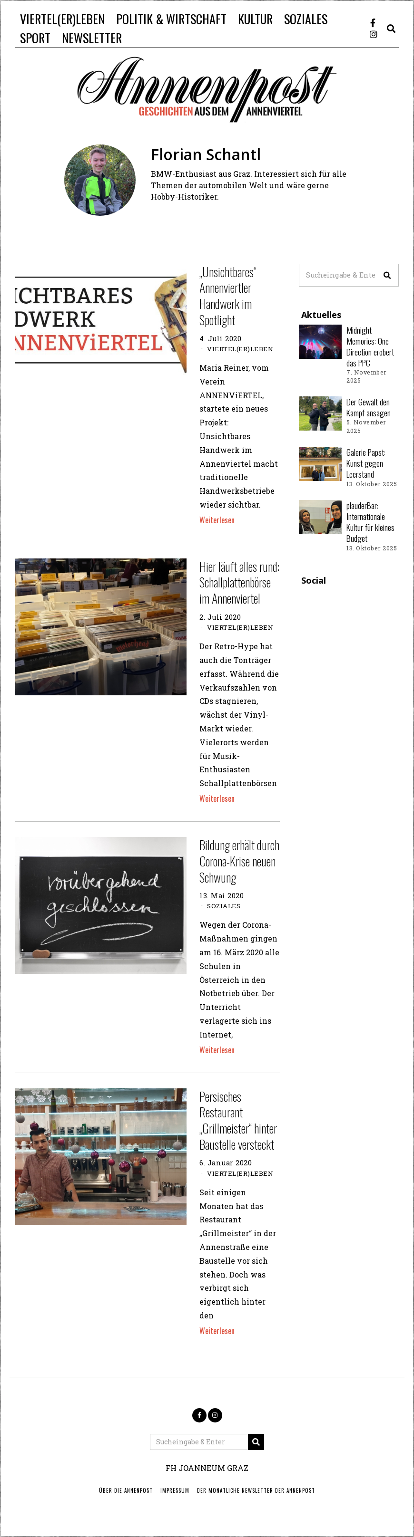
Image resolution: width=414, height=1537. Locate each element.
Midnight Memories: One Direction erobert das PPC (370, 346)
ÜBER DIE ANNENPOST (126, 1490)
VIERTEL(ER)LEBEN (62, 19)
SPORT (35, 38)
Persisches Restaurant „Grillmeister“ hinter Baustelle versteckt (238, 1120)
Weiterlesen (217, 520)
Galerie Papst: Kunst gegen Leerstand (365, 463)
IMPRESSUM (174, 1490)
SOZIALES (305, 19)
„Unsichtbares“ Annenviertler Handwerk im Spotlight (227, 295)
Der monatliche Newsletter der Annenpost (256, 1490)
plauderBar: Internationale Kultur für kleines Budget (370, 521)
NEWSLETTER (92, 38)
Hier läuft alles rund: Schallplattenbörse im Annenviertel (239, 582)
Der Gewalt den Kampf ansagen (368, 407)
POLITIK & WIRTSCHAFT (171, 19)
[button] (387, 275)
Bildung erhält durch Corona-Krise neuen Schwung (239, 861)
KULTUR (255, 19)
